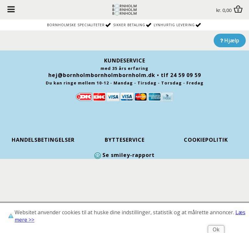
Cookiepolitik (206, 139)
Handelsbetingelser (43, 139)
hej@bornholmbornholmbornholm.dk (101, 75)
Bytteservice (125, 139)
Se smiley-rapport (124, 155)
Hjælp (229, 40)
